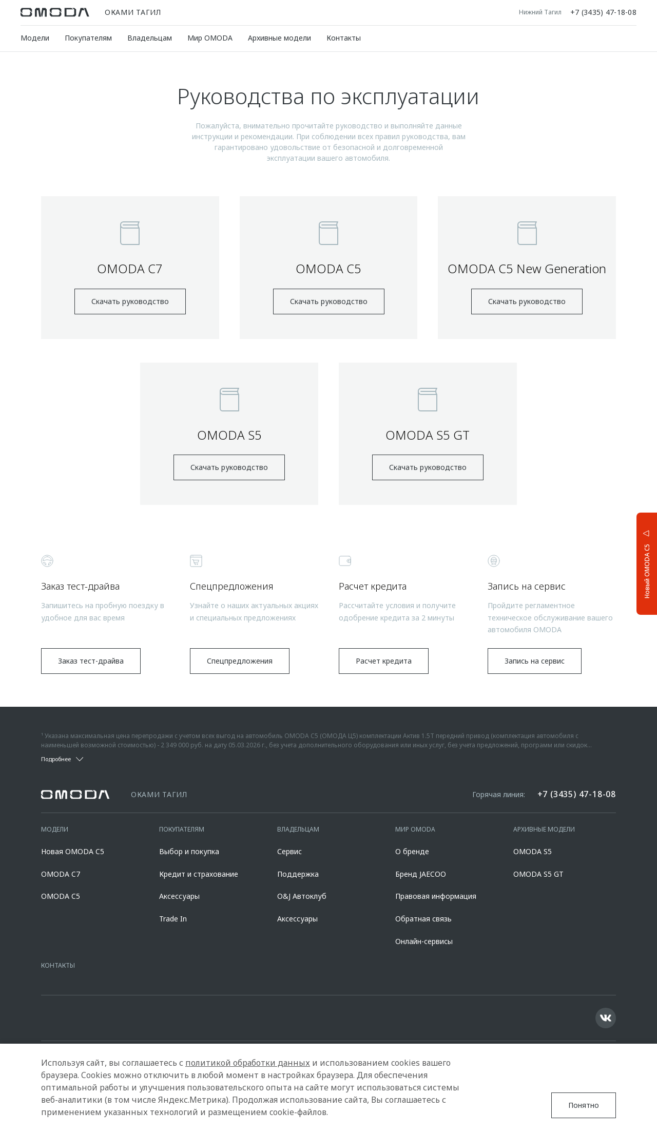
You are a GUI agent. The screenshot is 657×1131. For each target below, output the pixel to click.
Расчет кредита (384, 661)
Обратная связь (423, 918)
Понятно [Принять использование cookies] (583, 1105)
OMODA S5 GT (538, 874)
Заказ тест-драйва (91, 661)
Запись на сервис (535, 661)
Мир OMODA (210, 38)
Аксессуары (179, 896)
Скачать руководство (130, 301)
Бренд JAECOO (420, 874)
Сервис (289, 851)
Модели (35, 38)
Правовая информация (435, 896)
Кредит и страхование (198, 874)
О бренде (412, 851)
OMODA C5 (60, 896)
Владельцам (149, 38)
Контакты (343, 38)
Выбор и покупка (189, 851)
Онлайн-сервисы (424, 941)
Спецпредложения (240, 661)
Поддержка (298, 874)
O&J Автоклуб (301, 896)
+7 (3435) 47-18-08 (603, 12)
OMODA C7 (60, 874)
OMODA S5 (532, 851)
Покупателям (88, 38)
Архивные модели (279, 38)
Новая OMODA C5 (72, 851)
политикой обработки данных (247, 1062)
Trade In (173, 918)
